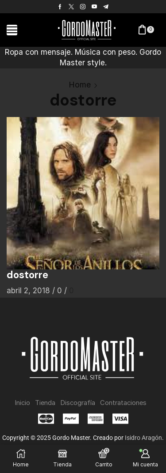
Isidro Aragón (143, 437)
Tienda (45, 403)
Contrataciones (123, 403)
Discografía (77, 403)
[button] (12, 30)
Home (80, 84)
